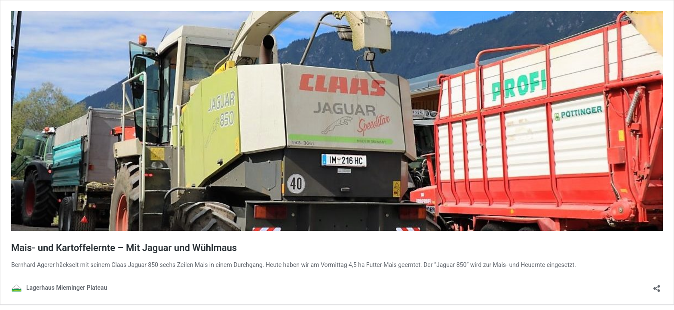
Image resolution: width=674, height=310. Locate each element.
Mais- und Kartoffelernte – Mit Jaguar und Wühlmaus (124, 247)
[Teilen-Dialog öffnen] (657, 285)
